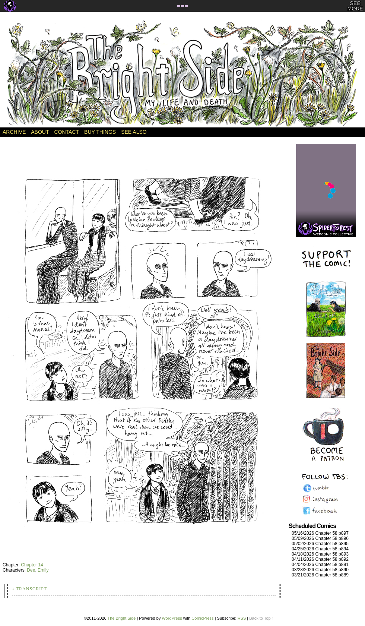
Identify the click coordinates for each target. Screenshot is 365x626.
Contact (66, 132)
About (40, 132)
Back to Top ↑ (261, 618)
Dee (31, 570)
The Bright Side (182, 73)
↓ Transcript (29, 588)
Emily (43, 570)
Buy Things (100, 132)
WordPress (172, 618)
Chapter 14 (32, 564)
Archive (14, 132)
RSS (242, 618)
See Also (133, 132)
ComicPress (202, 618)
